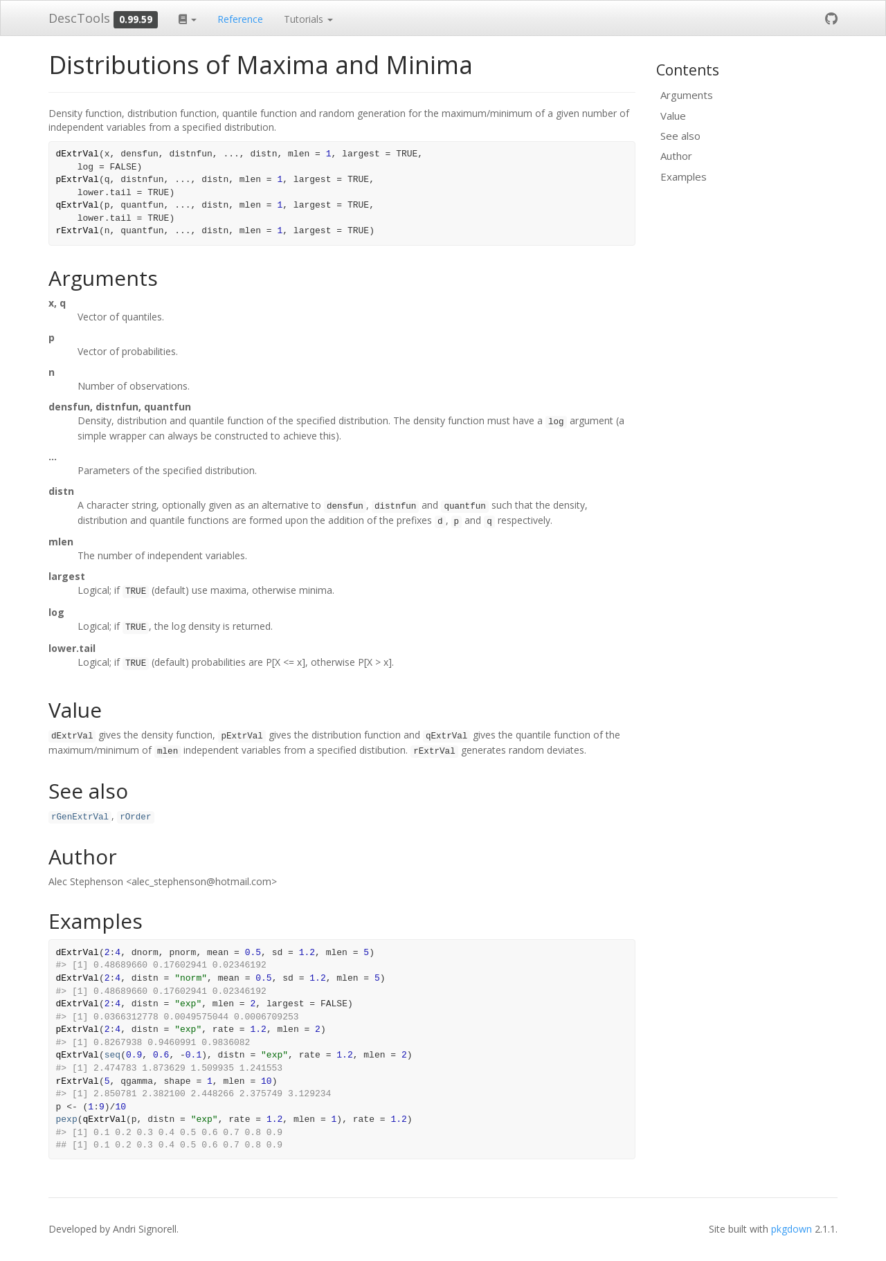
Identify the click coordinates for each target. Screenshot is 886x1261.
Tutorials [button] (308, 19)
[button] (187, 18)
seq (112, 1055)
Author (676, 156)
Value (673, 116)
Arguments (686, 95)
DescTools (79, 18)
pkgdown (791, 1228)
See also (680, 136)
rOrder (135, 817)
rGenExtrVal (80, 817)
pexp (67, 1119)
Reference (240, 19)
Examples (683, 176)
